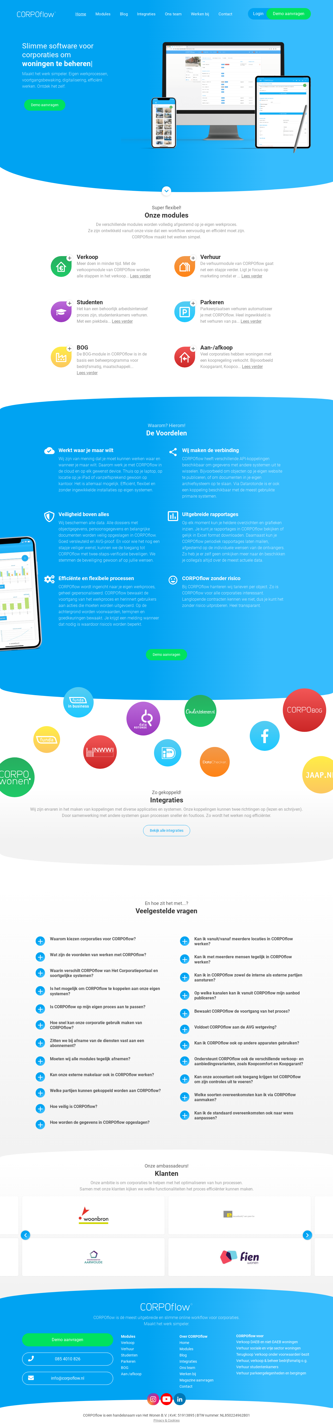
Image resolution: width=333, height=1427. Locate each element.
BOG (125, 1368)
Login (258, 13)
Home (80, 14)
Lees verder (140, 300)
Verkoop (128, 1343)
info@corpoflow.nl (56, 1378)
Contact (225, 14)
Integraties (146, 14)
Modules (103, 14)
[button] (307, 1259)
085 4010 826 (54, 1358)
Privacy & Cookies (166, 1420)
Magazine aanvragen (197, 1380)
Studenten (129, 1355)
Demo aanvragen (288, 13)
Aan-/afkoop (131, 1374)
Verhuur (127, 1349)
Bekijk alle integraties (166, 830)
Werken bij (200, 14)
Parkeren (128, 1361)
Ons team (173, 14)
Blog (124, 14)
